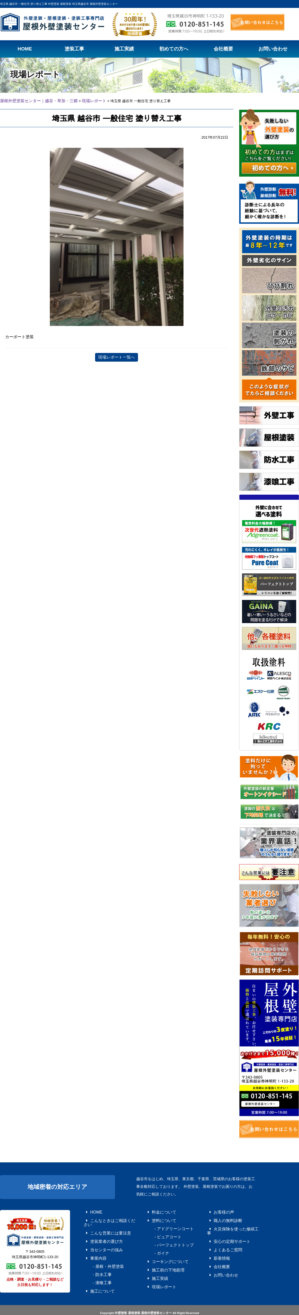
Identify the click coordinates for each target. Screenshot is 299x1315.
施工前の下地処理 (159, 1261)
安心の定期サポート (222, 1232)
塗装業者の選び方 (98, 1232)
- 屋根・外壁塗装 (99, 1253)
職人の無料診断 (219, 1218)
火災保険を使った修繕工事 (227, 1225)
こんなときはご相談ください (105, 1218)
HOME (90, 1211)
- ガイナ (155, 1246)
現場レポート (156, 1275)
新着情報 (215, 1246)
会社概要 (215, 1253)
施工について (95, 1275)
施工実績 (153, 1268)
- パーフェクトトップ (164, 1239)
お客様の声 (216, 1211)
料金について (156, 1211)
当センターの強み (98, 1239)
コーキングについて (161, 1253)
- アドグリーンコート (164, 1225)
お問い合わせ (218, 1261)
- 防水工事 (94, 1261)
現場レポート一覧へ (116, 356)
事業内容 (92, 1246)
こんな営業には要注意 (101, 1225)
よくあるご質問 (219, 1239)
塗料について (156, 1218)
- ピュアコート (159, 1232)
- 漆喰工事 (94, 1268)
